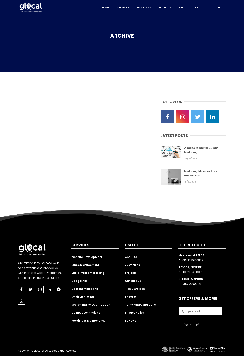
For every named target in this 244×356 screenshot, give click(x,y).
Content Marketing (84, 289)
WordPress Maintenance (88, 320)
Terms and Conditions (140, 305)
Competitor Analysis (85, 313)
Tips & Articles (135, 289)
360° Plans (132, 265)
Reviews (130, 320)
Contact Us (133, 281)
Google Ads (79, 281)
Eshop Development (85, 265)
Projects (131, 273)
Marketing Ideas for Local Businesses (201, 173)
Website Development (86, 257)
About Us (131, 257)
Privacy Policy (134, 313)
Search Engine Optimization (90, 305)
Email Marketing (82, 297)
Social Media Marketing (87, 273)
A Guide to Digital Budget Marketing (201, 150)
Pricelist (130, 297)
